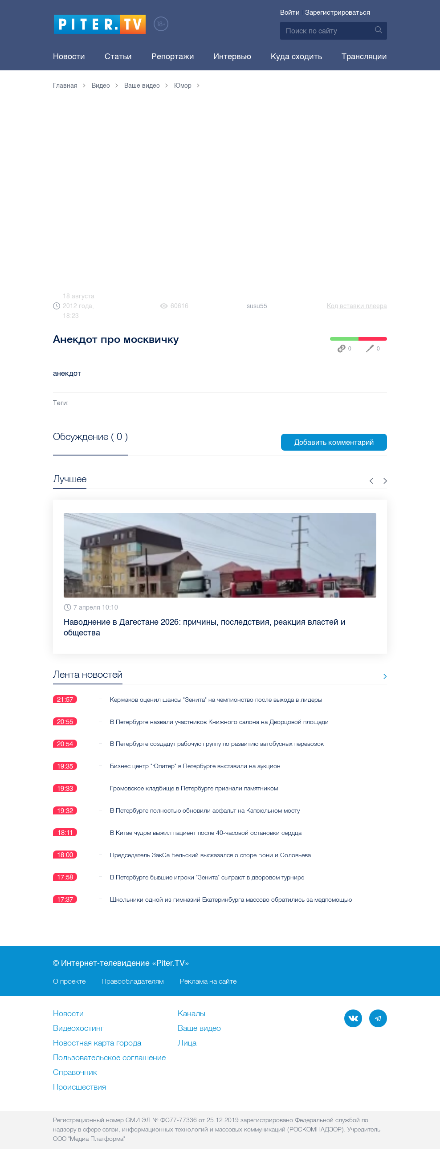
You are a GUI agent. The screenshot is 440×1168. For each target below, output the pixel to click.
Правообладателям (133, 981)
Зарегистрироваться (337, 12)
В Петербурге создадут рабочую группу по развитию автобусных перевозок (217, 744)
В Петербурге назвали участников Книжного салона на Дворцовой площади (219, 721)
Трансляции (364, 56)
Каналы (191, 1014)
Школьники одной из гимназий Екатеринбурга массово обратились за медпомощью (231, 899)
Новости (69, 56)
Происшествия (79, 1087)
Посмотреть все (81, 446)
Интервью (232, 56)
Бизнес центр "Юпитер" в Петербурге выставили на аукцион (195, 766)
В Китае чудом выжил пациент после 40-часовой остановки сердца (205, 833)
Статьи (118, 56)
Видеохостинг (78, 1029)
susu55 (257, 306)
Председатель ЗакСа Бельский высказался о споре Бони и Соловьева (210, 855)
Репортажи (172, 56)
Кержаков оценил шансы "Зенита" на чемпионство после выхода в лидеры (216, 699)
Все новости (359, 676)
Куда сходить (296, 56)
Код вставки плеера (357, 306)
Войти (290, 12)
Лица (187, 1043)
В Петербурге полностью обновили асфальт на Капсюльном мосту (205, 810)
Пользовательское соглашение (109, 1058)
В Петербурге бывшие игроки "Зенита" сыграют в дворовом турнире (207, 877)
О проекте (69, 981)
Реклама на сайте (208, 981)
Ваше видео (199, 1029)
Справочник (75, 1073)
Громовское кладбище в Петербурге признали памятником (194, 788)
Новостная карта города (97, 1043)
